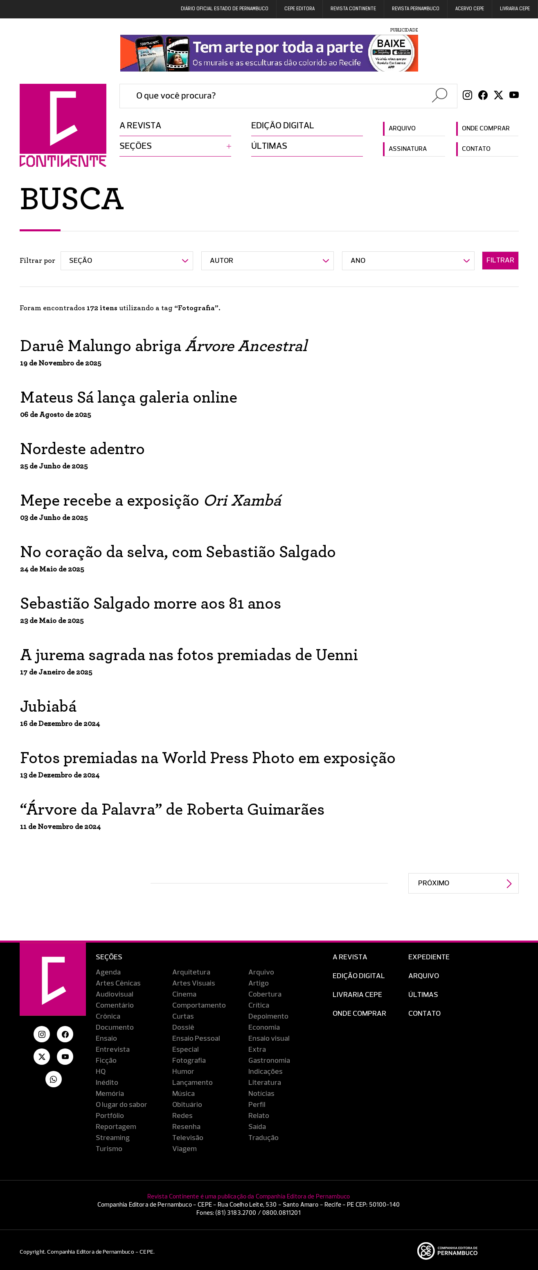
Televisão (187, 1138)
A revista (140, 125)
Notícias (261, 1094)
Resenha (186, 1127)
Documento (115, 1027)
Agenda (108, 972)
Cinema (184, 994)
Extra (257, 1049)
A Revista (350, 957)
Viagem (184, 1149)
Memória (110, 1094)
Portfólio (110, 1116)
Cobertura (264, 994)
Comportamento (199, 1005)
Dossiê (183, 1027)
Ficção (106, 1060)
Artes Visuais (193, 983)
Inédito (107, 1082)
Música (183, 1094)
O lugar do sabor (121, 1105)
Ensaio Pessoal (196, 1038)
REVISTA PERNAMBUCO (415, 9)
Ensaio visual (269, 1038)
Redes (182, 1116)
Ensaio (106, 1038)
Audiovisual (114, 994)
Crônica (108, 1016)
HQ (101, 1071)
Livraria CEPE (515, 9)
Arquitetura (191, 972)
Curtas (183, 1016)
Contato (476, 149)
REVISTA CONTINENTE (353, 9)
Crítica (258, 1005)
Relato (258, 1116)
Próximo (433, 883)
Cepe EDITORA (299, 9)
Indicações (265, 1071)
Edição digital (282, 125)
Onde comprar (486, 128)
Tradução (263, 1138)
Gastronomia (269, 1060)
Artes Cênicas (118, 983)
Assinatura (408, 149)
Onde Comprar (359, 1013)
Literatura (264, 1082)
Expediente (429, 957)
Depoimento (268, 1016)
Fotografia (189, 1060)
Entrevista (113, 1049)
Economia (264, 1027)
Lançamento (192, 1082)
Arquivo (402, 128)
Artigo (258, 983)
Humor (183, 1071)
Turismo (109, 1149)
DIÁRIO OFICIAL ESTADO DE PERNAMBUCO (224, 9)
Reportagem (116, 1127)
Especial (185, 1049)
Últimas (269, 146)
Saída (257, 1127)
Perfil (257, 1105)
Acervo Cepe (469, 9)
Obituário (187, 1105)
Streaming (113, 1138)
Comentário (115, 1005)
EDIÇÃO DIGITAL (359, 976)
